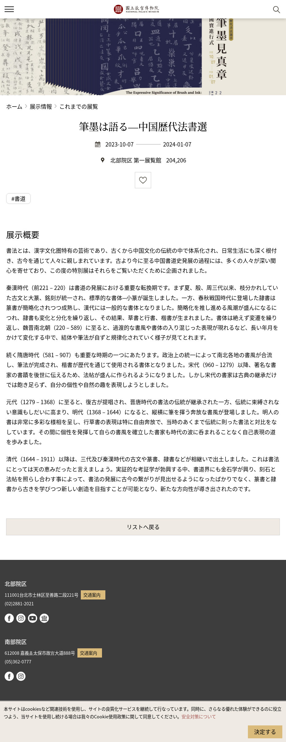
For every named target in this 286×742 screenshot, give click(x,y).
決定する (265, 732)
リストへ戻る (143, 527)
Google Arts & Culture (44, 618)
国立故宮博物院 (136, 9)
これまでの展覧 (78, 106)
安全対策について (199, 716)
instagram (20, 618)
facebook (9, 618)
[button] (261, 9)
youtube (32, 618)
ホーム (14, 106)
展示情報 (41, 106)
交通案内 (91, 595)
